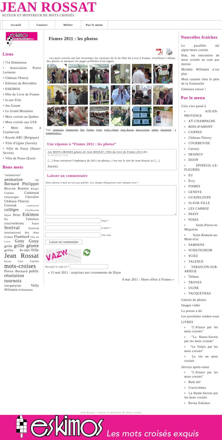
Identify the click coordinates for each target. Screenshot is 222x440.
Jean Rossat (48, 7)
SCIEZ (193, 255)
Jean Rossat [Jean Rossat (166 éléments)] (21, 255)
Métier (68, 24)
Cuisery (193, 148)
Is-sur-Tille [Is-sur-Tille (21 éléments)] (29, 250)
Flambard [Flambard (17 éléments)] (21, 237)
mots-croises (143, 130)
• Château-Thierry (16, 78)
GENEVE (195, 192)
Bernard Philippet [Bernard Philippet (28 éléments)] (21, 183)
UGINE (193, 288)
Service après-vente (195, 367)
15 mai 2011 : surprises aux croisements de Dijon (84, 272)
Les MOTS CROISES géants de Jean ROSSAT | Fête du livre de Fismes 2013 (95, 151)
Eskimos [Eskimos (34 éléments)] (31, 214)
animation (58, 130)
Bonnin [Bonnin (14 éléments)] (23, 188)
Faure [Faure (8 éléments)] (35, 223)
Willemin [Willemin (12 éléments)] (11, 289)
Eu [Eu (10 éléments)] (6, 219)
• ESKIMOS (11, 89)
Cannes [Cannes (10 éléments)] (9, 192)
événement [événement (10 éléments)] (26, 289)
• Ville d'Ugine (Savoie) (20, 143)
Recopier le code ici (57, 267)
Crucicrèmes (197, 387)
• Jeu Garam (11, 105)
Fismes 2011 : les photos (73, 38)
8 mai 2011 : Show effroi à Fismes (148, 279)
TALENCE (196, 261)
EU (190, 175)
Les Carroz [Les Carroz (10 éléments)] (28, 261)
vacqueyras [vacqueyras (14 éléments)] (12, 285)
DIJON (193, 159)
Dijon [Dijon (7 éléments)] (7, 215)
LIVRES (187, 322)
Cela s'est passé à (193, 106)
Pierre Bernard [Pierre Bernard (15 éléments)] (15, 271)
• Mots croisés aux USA (20, 122)
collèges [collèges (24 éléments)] (11, 209)
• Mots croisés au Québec (21, 116)
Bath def (194, 382)
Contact (41, 24)
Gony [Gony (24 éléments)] (19, 241)
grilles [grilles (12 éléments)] (8, 250)
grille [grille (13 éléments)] (8, 246)
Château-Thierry (200, 137)
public (155, 130)
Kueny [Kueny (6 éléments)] (7, 261)
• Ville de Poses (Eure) (19, 158)
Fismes (90, 130)
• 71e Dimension (15, 62)
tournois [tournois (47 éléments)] (13, 280)
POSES (193, 219)
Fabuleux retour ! (193, 89)
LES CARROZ (198, 208)
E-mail (106, 228)
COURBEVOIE (199, 143)
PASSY (193, 214)
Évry (191, 181)
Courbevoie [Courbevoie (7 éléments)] (32, 210)
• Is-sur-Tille (12, 100)
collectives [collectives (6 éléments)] (33, 205)
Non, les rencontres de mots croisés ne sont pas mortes (200, 59)
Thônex (193, 276)
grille (99, 130)
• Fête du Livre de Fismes (21, 94)
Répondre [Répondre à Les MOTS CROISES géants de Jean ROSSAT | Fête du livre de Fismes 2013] (53, 166)
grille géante (111, 130)
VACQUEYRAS (199, 293)
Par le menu (94, 24)
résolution (166, 130)
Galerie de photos (193, 299)
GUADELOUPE (199, 197)
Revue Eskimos (199, 403)
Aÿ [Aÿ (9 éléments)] (37, 179)
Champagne (72, 130)
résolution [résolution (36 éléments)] (14, 275)
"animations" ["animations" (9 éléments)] (12, 175)
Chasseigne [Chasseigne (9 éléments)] (11, 197)
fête (82, 130)
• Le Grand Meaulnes (18, 111)
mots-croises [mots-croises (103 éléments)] (20, 266)
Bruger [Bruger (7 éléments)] (35, 188)
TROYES (194, 282)
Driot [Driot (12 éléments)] (17, 215)
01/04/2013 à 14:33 (58, 155)
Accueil (16, 24)
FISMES (194, 186)
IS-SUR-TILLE (199, 203)
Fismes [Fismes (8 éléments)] (8, 236)
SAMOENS (196, 244)
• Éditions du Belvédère (20, 83)
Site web (106, 235)
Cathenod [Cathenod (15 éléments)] (31, 192)
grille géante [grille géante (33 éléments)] (26, 245)
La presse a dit (191, 311)
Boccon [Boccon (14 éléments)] (10, 188)
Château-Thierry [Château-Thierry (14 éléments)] (16, 201)
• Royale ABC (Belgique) (21, 137)
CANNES (195, 132)
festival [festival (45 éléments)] (12, 227)
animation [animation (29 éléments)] (13, 179)
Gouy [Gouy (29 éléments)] (34, 241)
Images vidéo (190, 305)
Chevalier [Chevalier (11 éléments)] (32, 197)
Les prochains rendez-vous (200, 316)
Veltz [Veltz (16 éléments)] (35, 285)
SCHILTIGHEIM (200, 250)
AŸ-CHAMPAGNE (201, 121)
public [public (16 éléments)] (34, 271)
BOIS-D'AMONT (200, 126)
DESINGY (195, 154)
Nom (105, 221)
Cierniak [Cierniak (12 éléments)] (10, 205)
